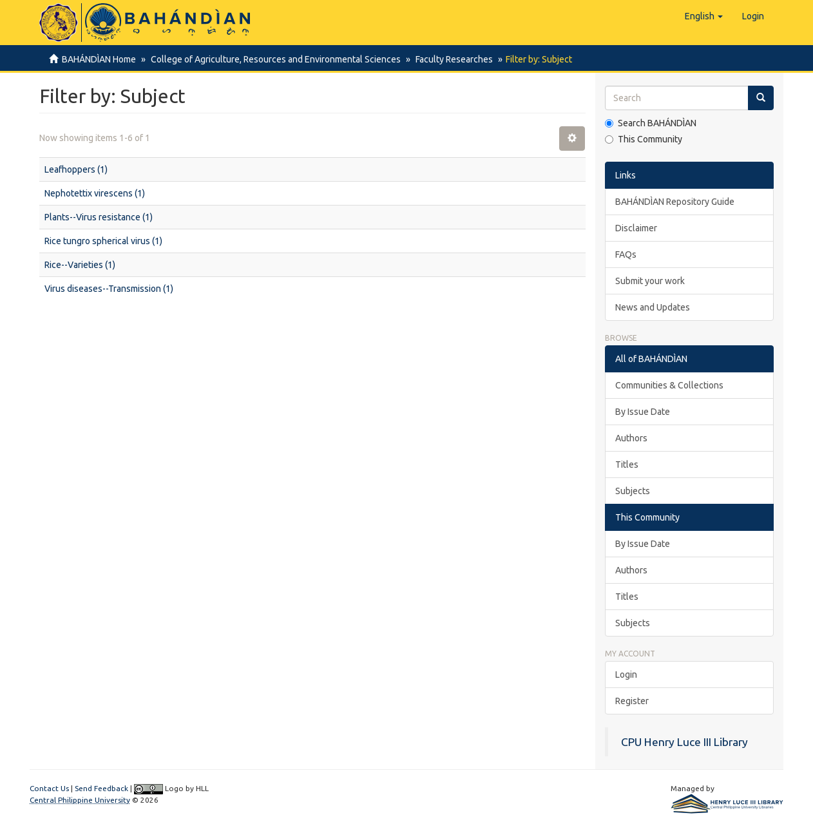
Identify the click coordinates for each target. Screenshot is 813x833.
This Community (643, 139)
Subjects (632, 491)
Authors (631, 438)
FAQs (625, 254)
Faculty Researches (450, 59)
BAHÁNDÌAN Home (99, 59)
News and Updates (652, 307)
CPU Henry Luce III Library (684, 742)
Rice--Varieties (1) (79, 265)
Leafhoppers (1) (76, 169)
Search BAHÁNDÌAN (650, 123)
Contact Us (49, 788)
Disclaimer (636, 228)
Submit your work (650, 281)
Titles (626, 464)
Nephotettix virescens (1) (94, 193)
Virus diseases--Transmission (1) (108, 288)
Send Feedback (101, 788)
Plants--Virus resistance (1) (98, 217)
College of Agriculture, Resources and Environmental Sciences (274, 59)
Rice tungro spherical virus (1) (103, 241)
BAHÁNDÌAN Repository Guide (674, 201)
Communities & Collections (669, 385)
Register (632, 701)
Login (626, 674)
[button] (703, 16)
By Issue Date (642, 412)
